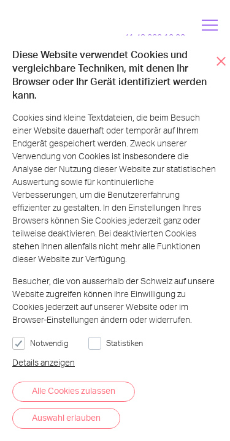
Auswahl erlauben (66, 417)
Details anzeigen (43, 362)
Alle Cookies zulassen (73, 390)
